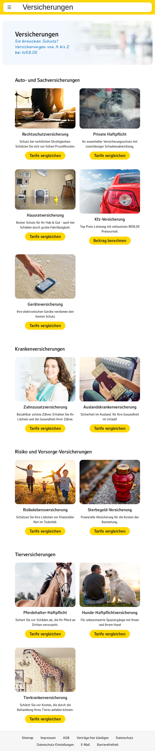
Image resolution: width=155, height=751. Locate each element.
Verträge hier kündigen (93, 738)
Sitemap (27, 738)
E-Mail (85, 745)
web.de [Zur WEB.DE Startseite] (17, 7)
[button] (9, 7)
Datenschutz (124, 738)
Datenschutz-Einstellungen (55, 745)
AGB (66, 738)
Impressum (48, 738)
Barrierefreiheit (107, 745)
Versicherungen (48, 7)
